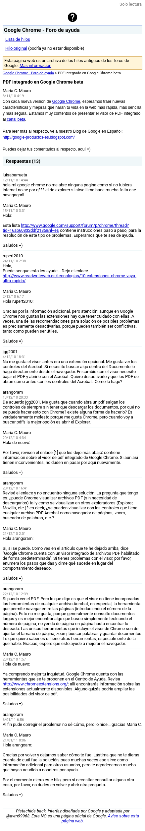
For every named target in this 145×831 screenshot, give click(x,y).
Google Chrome (66, 101)
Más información (35, 65)
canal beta (15, 119)
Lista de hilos (17, 39)
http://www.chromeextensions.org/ (35, 683)
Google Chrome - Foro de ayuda (28, 73)
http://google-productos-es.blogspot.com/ (38, 137)
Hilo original (16, 48)
